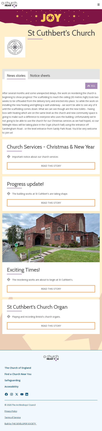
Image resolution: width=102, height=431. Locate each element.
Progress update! (25, 184)
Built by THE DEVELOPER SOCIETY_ (21, 423)
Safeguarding (12, 380)
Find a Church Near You (18, 374)
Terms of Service (13, 417)
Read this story (51, 165)
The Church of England (18, 367)
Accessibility (12, 386)
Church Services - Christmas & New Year (51, 147)
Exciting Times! (23, 270)
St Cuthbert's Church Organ (37, 307)
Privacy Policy (11, 411)
